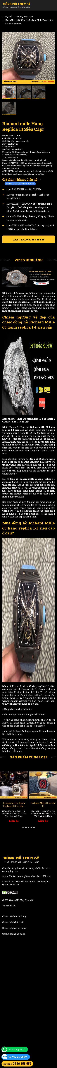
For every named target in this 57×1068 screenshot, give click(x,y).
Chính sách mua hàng (14, 916)
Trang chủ (7, 16)
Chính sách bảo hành (14, 933)
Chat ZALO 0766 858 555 (28, 239)
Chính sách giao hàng (14, 928)
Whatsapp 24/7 (17, 1049)
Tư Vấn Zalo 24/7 (18, 1057)
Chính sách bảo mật (13, 922)
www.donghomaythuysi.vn (16, 700)
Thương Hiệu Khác (24, 16)
